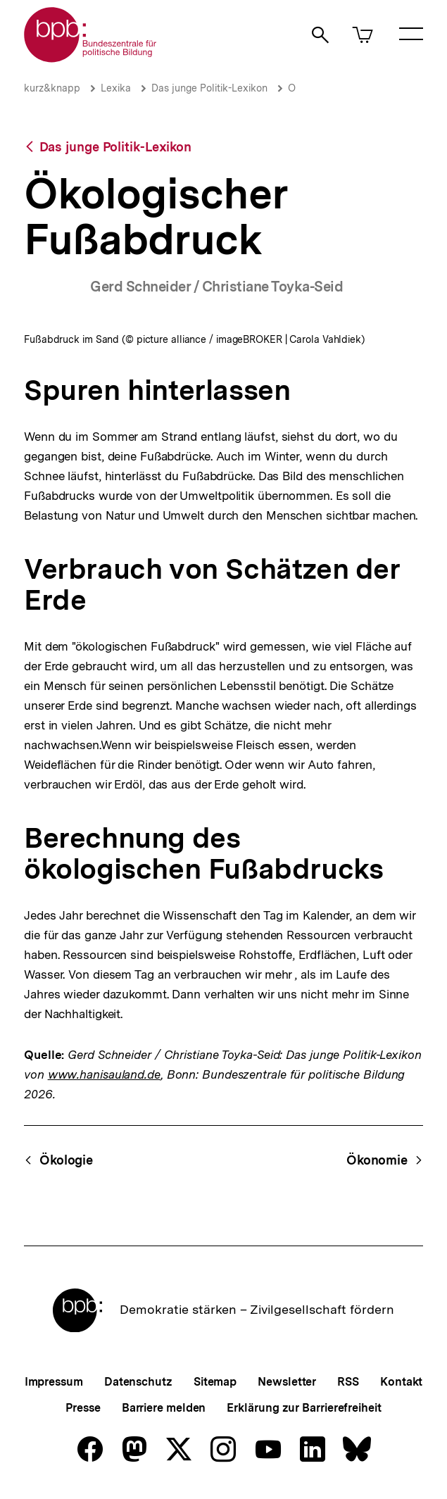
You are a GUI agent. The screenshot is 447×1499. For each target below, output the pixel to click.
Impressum (54, 1381)
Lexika (116, 88)
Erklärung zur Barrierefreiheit (304, 1408)
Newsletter (287, 1381)
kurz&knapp (52, 88)
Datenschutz (138, 1381)
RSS (348, 1381)
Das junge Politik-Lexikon (209, 88)
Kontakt (401, 1381)
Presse (82, 1408)
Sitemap (215, 1381)
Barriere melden (164, 1408)
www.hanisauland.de (104, 1074)
